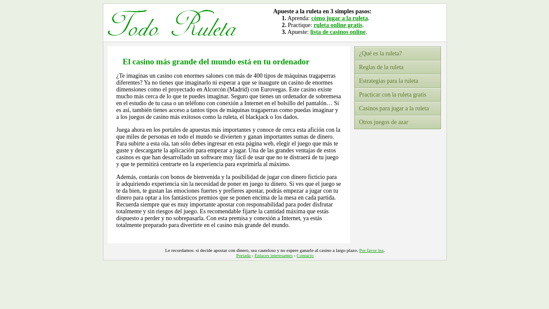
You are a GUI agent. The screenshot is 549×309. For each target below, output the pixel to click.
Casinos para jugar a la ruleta (394, 108)
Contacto (305, 255)
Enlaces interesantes (274, 255)
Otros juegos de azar (383, 122)
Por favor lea (371, 250)
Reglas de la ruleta (381, 67)
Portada (243, 255)
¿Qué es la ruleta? (380, 53)
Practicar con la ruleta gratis (392, 94)
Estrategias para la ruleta (388, 81)
